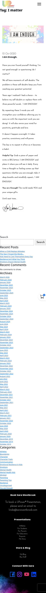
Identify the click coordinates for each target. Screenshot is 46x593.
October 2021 (5, 400)
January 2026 (5, 282)
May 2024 (4, 327)
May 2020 (4, 428)
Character (4, 457)
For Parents (22, 531)
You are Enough (6, 488)
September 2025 (6, 293)
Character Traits (6, 459)
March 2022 (4, 389)
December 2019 (6, 439)
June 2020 (4, 426)
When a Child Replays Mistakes (12, 251)
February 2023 (6, 361)
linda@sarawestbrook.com (23, 510)
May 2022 (4, 384)
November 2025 (6, 287)
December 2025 (6, 285)
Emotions (4, 467)
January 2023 (5, 363)
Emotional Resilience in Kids (11, 464)
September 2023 (6, 347)
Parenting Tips (6, 480)
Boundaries (4, 454)
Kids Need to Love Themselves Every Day (16, 256)
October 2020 (5, 423)
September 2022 (6, 374)
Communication (6, 462)
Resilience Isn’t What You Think (12, 259)
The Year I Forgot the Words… (12, 254)
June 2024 (4, 324)
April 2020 (4, 431)
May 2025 (4, 298)
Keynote (22, 536)
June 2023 (4, 350)
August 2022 (5, 376)
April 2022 (4, 387)
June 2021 (4, 405)
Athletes (3, 451)
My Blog (23, 554)
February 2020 (6, 434)
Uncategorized (6, 485)
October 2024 (5, 316)
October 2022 (5, 371)
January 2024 (5, 337)
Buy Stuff (23, 557)
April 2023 (4, 355)
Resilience (4, 483)
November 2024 (6, 314)
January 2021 (5, 418)
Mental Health (5, 470)
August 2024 (5, 321)
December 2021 (6, 394)
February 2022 (6, 392)
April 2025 (4, 300)
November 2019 (6, 441)
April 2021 (4, 410)
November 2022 (6, 368)
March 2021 (4, 413)
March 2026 (4, 277)
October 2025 (5, 290)
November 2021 (6, 397)
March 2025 (4, 303)
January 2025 (5, 308)
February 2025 (6, 306)
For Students (22, 528)
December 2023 (6, 340)
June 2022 (4, 381)
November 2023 (6, 342)
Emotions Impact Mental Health (13, 262)
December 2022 (6, 366)
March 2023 (4, 358)
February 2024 (6, 334)
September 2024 (6, 319)
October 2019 (5, 444)
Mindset (3, 475)
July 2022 (3, 379)
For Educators (22, 534)
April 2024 (4, 329)
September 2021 (6, 402)
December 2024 (6, 311)
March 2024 (4, 332)
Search (4, 237)
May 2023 (4, 353)
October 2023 (5, 345)
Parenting (4, 477)
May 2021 (4, 407)
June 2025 (4, 295)
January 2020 (5, 436)
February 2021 (6, 415)
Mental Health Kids (7, 472)
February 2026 (6, 280)
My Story (22, 539)
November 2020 (6, 421)
